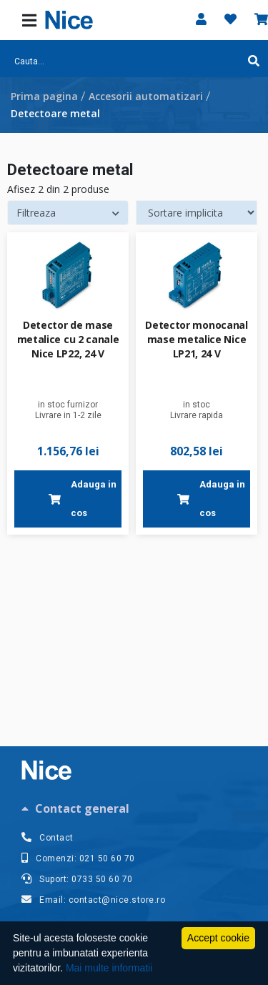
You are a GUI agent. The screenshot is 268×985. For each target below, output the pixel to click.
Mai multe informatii (109, 968)
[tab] (134, 808)
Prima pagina (44, 96)
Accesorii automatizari (146, 96)
